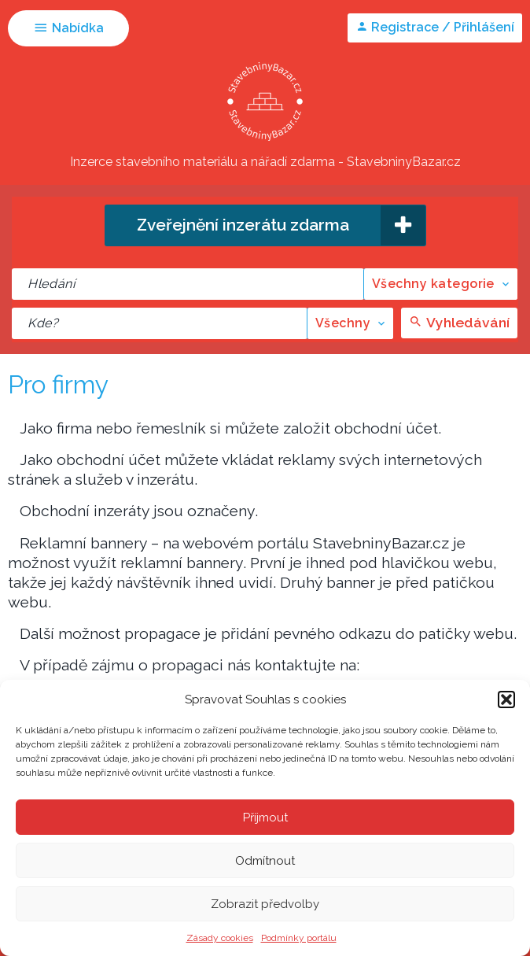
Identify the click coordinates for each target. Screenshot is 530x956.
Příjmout (265, 817)
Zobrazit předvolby (265, 904)
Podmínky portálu (299, 937)
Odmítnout (265, 861)
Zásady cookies (219, 937)
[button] (506, 699)
